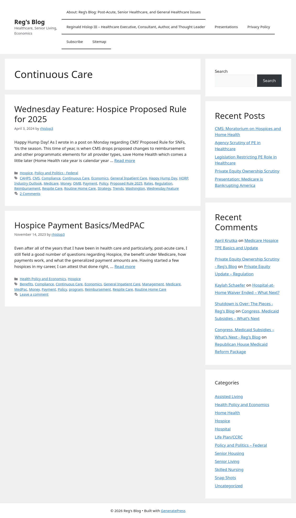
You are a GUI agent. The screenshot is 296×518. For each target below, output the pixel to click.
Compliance (51, 178)
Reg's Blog (29, 22)
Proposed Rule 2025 (126, 183)
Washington (135, 188)
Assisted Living (229, 396)
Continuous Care (76, 178)
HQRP (183, 178)
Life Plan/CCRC (229, 437)
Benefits (26, 284)
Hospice (26, 173)
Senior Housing (229, 453)
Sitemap (99, 41)
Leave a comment (34, 294)
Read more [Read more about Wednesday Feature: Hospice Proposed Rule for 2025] (124, 160)
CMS (36, 178)
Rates (148, 183)
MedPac (20, 289)
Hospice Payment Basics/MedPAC (79, 225)
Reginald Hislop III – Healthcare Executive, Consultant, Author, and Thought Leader (135, 26)
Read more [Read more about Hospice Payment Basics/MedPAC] (124, 266)
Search (221, 71)
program (76, 289)
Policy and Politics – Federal (241, 445)
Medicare (51, 183)
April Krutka (226, 240)
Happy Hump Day (163, 178)
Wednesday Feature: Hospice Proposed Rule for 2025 (100, 114)
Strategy (104, 188)
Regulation (163, 183)
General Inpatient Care (128, 178)
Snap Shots (225, 477)
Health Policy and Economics (43, 279)
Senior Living (227, 461)
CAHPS (25, 178)
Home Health (227, 412)
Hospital (223, 429)
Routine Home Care (80, 188)
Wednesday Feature (163, 188)
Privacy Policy (258, 26)
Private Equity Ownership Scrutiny (247, 171)
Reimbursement (27, 188)
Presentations (226, 26)
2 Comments (30, 193)
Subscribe (74, 41)
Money (65, 183)
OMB (77, 183)
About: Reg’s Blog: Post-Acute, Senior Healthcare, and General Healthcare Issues (133, 12)
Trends (118, 188)
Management (153, 284)
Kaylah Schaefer (230, 285)
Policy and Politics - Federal (56, 173)
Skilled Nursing (229, 469)
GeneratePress (173, 510)
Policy (103, 183)
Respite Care (52, 188)
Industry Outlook (28, 183)
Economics (99, 178)
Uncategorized (229, 485)
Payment (90, 183)
